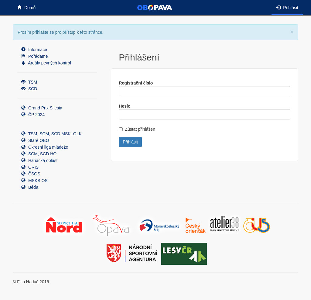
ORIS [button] (30, 167)
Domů (26, 7)
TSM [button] (29, 82)
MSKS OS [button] (34, 180)
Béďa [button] (29, 187)
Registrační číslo (136, 83)
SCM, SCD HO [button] (38, 153)
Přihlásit (287, 7)
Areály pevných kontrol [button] (46, 62)
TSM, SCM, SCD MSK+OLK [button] (51, 133)
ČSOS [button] (30, 173)
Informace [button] (34, 49)
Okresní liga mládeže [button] (44, 147)
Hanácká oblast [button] (39, 160)
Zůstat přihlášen (137, 129)
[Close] (292, 32)
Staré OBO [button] (35, 140)
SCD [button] (29, 88)
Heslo (124, 106)
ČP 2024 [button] (33, 114)
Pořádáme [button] (34, 56)
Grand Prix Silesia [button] (41, 107)
